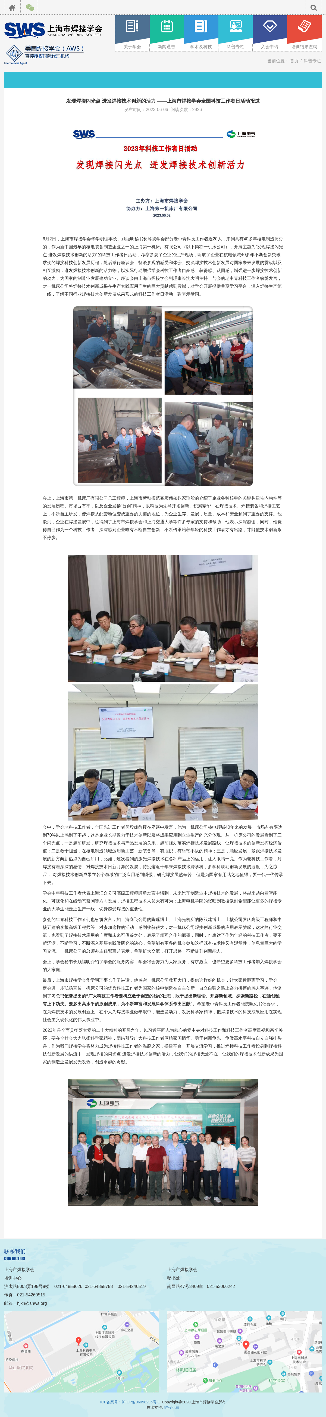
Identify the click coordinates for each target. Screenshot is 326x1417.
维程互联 (171, 1407)
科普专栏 (312, 61)
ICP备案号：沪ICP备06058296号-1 (130, 1402)
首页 (294, 61)
